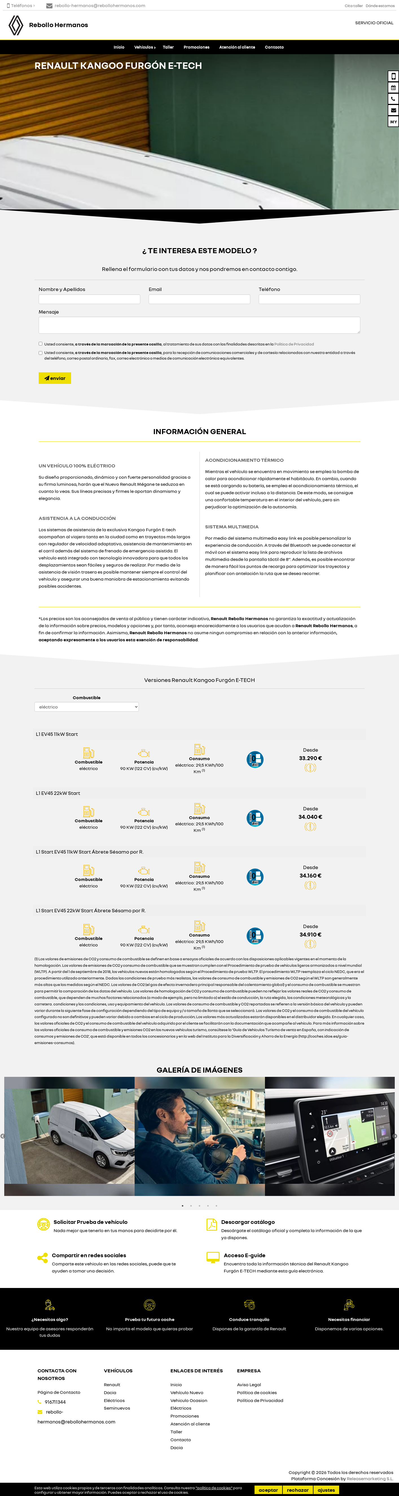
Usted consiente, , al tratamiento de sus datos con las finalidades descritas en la (179, 344)
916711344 (55, 1402)
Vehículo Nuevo (186, 1392)
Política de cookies (257, 1392)
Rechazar (298, 1490)
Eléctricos (114, 1400)
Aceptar (268, 1490)
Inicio (119, 47)
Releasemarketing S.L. (370, 1478)
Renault (112, 1384)
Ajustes (326, 1490)
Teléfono (269, 289)
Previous (3, 1136)
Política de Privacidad (294, 344)
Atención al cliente (237, 47)
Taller (168, 47)
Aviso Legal (249, 1384)
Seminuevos (117, 1408)
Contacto (274, 47)
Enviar (54, 378)
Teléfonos (19, 5)
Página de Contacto (59, 1392)
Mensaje (49, 312)
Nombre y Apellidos (62, 289)
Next (395, 1136)
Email (155, 289)
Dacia (110, 1392)
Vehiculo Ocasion (188, 1400)
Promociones (196, 47)
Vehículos (143, 47)
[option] (69, 1136)
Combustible (86, 697)
